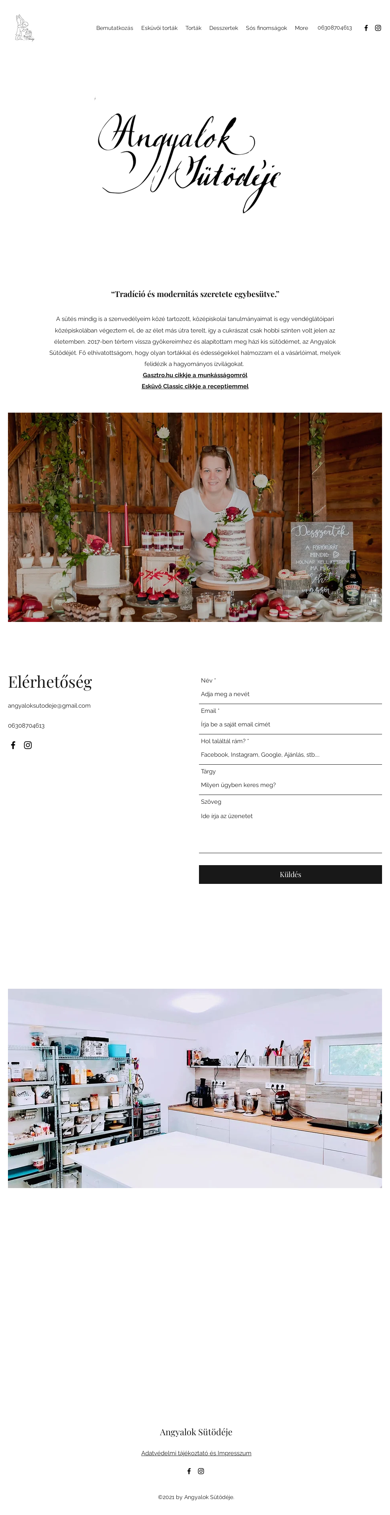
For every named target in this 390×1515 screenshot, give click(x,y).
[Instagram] (378, 28)
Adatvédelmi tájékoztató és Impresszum (196, 1453)
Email (208, 711)
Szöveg (211, 802)
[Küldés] (290, 874)
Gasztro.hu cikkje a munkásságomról (195, 375)
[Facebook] (366, 28)
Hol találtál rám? (223, 741)
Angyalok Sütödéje (196, 1432)
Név (207, 681)
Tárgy (208, 772)
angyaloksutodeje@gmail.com (49, 705)
